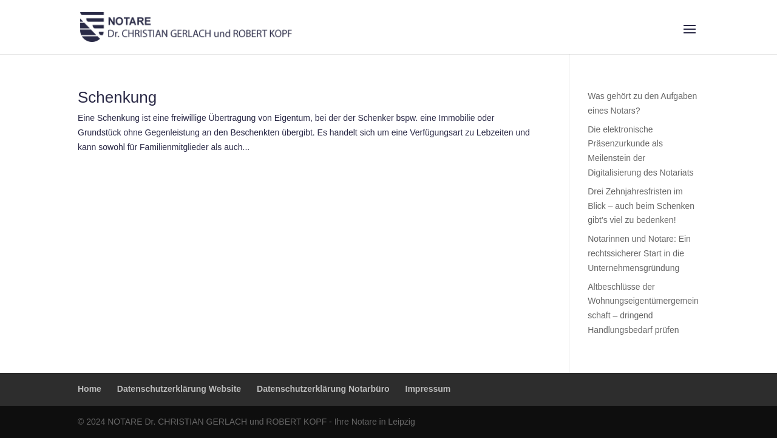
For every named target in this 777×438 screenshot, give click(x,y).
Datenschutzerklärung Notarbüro (323, 389)
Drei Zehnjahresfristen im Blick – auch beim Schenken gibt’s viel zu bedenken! (641, 205)
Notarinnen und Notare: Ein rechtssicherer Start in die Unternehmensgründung (639, 253)
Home (89, 389)
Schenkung (117, 97)
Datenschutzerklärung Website (179, 389)
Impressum (428, 389)
